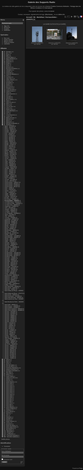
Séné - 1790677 (9, 324)
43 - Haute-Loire (8, 109)
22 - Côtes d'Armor (9, 79)
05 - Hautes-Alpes (9, 57)
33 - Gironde (7, 96)
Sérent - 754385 (9, 332)
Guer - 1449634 (8, 192)
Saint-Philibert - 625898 (11, 307)
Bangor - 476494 (9, 144)
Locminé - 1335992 (9, 217)
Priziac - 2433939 (9, 273)
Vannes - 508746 (9, 351)
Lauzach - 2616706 (9, 209)
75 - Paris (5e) (8, 400)
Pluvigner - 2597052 (10, 269)
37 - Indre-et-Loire (9, 102)
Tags (5, 26)
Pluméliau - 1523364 (10, 261)
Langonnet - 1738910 (10, 206)
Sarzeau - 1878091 (9, 313)
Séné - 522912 (8, 327)
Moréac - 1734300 (9, 231)
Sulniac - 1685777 (9, 335)
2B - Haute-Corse (9, 91)
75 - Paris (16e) (8, 391)
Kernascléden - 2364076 (11, 200)
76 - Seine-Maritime (9, 407)
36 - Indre (6, 101)
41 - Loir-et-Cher (8, 106)
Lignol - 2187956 (9, 214)
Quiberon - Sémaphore (10, 280)
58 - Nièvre (7, 359)
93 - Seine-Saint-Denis (10, 427)
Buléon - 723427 (9, 155)
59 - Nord (6, 360)
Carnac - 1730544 (9, 158)
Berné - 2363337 (9, 151)
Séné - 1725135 (9, 323)
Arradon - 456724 (9, 130)
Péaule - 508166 (9, 240)
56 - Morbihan (7, 124)
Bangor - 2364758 (9, 143)
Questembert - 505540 (10, 275)
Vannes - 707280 (9, 356)
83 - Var (6, 415)
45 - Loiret (6, 112)
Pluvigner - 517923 (9, 271)
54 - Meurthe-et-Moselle (10, 123)
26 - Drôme (7, 85)
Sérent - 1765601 (9, 330)
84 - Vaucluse (7, 417)
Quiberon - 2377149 (10, 278)
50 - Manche (7, 119)
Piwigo (81, 468)
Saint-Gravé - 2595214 (10, 294)
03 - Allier (6, 56)
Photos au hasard (9, 42)
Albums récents (8, 41)
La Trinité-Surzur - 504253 (11, 202)
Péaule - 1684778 (9, 238)
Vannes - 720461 (9, 358)
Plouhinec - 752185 (9, 256)
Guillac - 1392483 (9, 193)
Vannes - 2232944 (9, 346)
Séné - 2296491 (9, 325)
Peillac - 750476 (9, 241)
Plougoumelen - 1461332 (11, 252)
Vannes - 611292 (9, 353)
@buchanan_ (49, 14)
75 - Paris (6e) (8, 401)
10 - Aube (6, 64)
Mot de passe (5, 455)
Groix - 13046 (8, 188)
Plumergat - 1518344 (10, 266)
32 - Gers (6, 95)
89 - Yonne (7, 422)
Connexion (7, 446)
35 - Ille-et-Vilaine (8, 99)
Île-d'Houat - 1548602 (10, 199)
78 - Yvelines (7, 410)
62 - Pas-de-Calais (9, 365)
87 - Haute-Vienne (9, 421)
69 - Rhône (7, 375)
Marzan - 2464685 (9, 224)
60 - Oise (6, 362)
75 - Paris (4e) (8, 398)
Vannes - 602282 (9, 352)
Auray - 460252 (8, 140)
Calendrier (7, 43)
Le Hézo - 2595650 (9, 210)
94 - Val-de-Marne (9, 428)
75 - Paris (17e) (8, 393)
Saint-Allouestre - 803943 (11, 286)
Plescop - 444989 (9, 245)
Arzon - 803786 (8, 138)
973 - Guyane (7, 432)
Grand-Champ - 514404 (11, 185)
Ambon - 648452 (9, 129)
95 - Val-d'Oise (8, 429)
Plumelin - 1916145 (9, 262)
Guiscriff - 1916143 (9, 196)
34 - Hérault (7, 98)
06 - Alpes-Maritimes (9, 58)
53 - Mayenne (7, 122)
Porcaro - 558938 (9, 272)
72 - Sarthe (7, 379)
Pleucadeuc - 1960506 (10, 247)
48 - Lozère (7, 116)
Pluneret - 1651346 (9, 268)
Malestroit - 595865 (9, 221)
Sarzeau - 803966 (9, 320)
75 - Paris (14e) (8, 389)
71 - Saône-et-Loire (9, 377)
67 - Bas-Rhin (7, 372)
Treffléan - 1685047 (9, 341)
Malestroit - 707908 (9, 223)
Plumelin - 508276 (9, 265)
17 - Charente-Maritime (10, 74)
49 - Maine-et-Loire (9, 117)
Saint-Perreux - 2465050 (11, 306)
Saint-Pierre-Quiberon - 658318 (13, 308)
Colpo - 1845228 (9, 161)
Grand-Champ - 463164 (11, 183)
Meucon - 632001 (9, 227)
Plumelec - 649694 (9, 259)
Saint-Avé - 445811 (9, 289)
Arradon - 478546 (9, 131)
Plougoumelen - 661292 (11, 255)
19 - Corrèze (7, 77)
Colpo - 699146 (8, 162)
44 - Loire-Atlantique (9, 110)
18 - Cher (6, 75)
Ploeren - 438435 (9, 249)
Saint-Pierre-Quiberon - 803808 (13, 310)
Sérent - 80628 (8, 334)
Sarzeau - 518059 (9, 318)
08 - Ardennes (7, 61)
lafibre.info (61, 14)
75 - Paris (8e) (8, 404)
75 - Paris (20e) (8, 397)
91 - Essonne (7, 424)
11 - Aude (6, 65)
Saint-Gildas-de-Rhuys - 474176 (13, 293)
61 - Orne (6, 363)
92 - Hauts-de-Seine (9, 425)
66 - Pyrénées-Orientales (11, 370)
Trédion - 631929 (9, 339)
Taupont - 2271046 (9, 337)
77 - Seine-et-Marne (9, 408)
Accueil (29, 17)
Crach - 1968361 (9, 165)
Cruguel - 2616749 (9, 167)
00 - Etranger (7, 51)
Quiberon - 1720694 (10, 276)
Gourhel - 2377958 (9, 179)
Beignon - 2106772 (9, 150)
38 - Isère (6, 103)
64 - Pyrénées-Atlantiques (11, 367)
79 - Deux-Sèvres (9, 411)
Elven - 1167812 (9, 169)
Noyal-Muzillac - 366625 (11, 237)
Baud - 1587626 (9, 145)
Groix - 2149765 (9, 189)
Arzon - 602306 (8, 137)
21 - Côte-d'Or (8, 78)
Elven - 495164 (8, 174)
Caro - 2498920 (8, 160)
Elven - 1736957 (9, 172)
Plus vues (7, 38)
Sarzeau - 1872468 (9, 311)
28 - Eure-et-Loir (8, 86)
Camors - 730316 (9, 157)
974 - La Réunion (8, 434)
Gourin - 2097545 (9, 181)
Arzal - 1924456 (8, 133)
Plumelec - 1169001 (10, 258)
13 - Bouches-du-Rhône (10, 68)
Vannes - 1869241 (9, 345)
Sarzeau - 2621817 (9, 314)
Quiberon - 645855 (9, 279)
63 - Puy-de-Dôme (9, 366)
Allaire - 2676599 (9, 126)
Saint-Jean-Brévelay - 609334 (12, 297)
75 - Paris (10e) (8, 383)
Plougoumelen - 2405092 (11, 254)
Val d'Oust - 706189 (10, 344)
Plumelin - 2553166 (9, 264)
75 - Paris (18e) (8, 394)
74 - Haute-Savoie (9, 382)
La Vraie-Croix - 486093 (11, 204)
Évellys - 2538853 (9, 176)
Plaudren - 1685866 (10, 244)
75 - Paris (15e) (8, 390)
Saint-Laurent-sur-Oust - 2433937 (13, 299)
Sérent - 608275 (9, 331)
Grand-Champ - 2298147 (11, 182)
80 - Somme (7, 412)
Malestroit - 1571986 (10, 220)
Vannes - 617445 (9, 355)
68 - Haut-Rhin (8, 373)
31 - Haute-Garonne (9, 93)
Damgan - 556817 (9, 168)
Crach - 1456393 (9, 164)
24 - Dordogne (8, 82)
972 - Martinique (8, 431)
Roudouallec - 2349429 (11, 283)
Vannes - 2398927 (9, 348)
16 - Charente (7, 72)
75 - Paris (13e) (8, 387)
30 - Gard (6, 92)
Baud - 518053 (8, 148)
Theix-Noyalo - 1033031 (11, 338)
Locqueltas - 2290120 (10, 219)
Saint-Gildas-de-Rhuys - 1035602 (13, 290)
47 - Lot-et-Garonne (9, 115)
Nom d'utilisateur (6, 451)
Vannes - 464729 (9, 349)
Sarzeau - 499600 (9, 317)
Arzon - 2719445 (9, 136)
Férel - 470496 (8, 178)
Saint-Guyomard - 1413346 (12, 296)
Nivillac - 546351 (9, 234)
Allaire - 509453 (8, 127)
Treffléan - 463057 (9, 342)
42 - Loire (6, 108)
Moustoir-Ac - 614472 (10, 233)
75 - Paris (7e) (8, 403)
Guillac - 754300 (9, 195)
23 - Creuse (7, 81)
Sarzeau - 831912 (9, 321)
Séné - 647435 (8, 328)
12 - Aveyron (7, 67)
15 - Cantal (7, 71)
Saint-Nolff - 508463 (10, 304)
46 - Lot (6, 113)
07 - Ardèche (7, 60)
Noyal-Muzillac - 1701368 (11, 235)
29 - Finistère (7, 88)
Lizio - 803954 (8, 216)
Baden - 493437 (9, 141)
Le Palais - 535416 (9, 212)
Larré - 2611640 (9, 207)
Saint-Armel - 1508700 (10, 287)
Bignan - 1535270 (9, 152)
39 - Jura (6, 105)
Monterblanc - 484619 (10, 230)
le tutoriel (51, 11)
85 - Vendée (7, 418)
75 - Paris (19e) (8, 396)
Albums (4, 48)
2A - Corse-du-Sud (9, 89)
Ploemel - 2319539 (9, 248)
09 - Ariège (7, 63)
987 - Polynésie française (11, 435)
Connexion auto (7, 459)
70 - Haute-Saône (9, 376)
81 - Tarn (6, 414)
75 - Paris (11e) (8, 384)
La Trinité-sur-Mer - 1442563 (12, 203)
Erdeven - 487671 (9, 175)
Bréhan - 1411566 (9, 154)
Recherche (7, 27)
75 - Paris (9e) (8, 405)
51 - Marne (7, 120)
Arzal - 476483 (8, 134)
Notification (7, 30)
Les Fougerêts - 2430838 (11, 213)
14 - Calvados (7, 70)
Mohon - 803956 (9, 228)
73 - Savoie (7, 380)
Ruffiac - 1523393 (9, 285)
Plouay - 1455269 (9, 251)
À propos (6, 28)
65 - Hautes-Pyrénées (10, 369)
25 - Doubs (7, 84)
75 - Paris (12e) (8, 386)
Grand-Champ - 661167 (11, 186)
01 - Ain (6, 53)
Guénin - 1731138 (9, 190)
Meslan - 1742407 (9, 226)
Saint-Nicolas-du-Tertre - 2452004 (14, 301)
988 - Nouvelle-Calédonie (11, 436)
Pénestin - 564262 (9, 242)
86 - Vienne (7, 419)
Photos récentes (8, 39)
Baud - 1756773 (9, 147)
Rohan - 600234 (9, 282)
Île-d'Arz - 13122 (9, 197)
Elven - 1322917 (9, 171)
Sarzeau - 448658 (9, 316)
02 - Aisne (6, 54)
